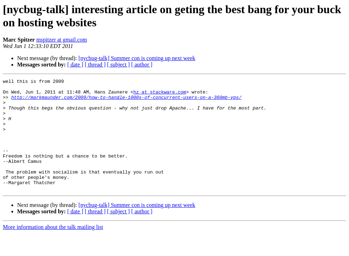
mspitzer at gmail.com (61, 40)
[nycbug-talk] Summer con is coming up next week (136, 58)
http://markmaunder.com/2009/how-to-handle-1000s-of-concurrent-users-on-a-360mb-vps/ (126, 101)
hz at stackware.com (159, 95)
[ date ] (75, 65)
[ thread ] (95, 65)
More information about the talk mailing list (53, 249)
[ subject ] (118, 65)
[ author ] (142, 65)
